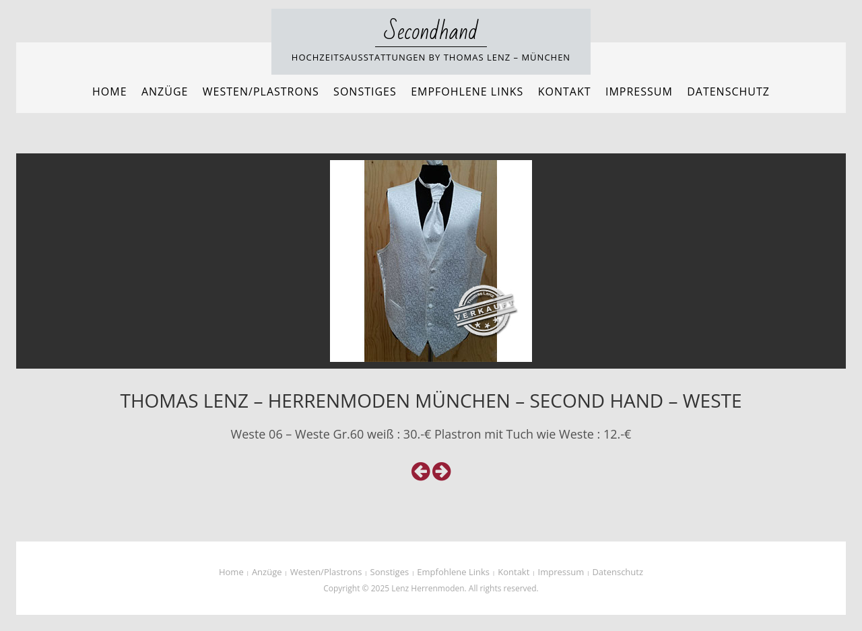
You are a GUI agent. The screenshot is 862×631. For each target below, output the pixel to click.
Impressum (639, 91)
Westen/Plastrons (261, 91)
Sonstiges (365, 91)
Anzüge (165, 91)
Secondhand (431, 32)
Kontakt (564, 91)
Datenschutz (728, 91)
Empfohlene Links (467, 91)
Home (109, 91)
